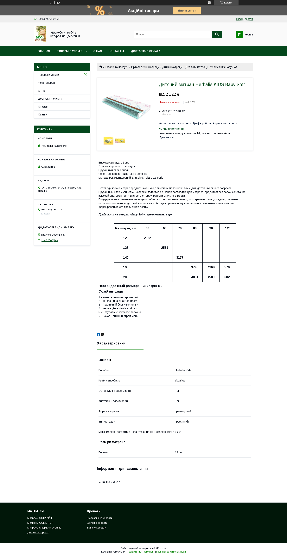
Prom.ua (161, 548)
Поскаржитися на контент (141, 551)
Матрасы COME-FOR (40, 522)
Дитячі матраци (172, 67)
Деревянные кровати (99, 518)
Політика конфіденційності (171, 551)
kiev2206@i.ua (49, 240)
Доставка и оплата (145, 51)
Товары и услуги (69, 51)
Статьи (42, 114)
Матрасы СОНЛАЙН (39, 518)
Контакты (116, 51)
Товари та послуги (116, 67)
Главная (44, 51)
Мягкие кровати (96, 527)
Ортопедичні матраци (145, 67)
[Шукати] (217, 34)
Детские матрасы (37, 532)
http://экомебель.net (52, 234)
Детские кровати (97, 522)
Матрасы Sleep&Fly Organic (44, 527)
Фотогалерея (46, 82)
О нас (97, 51)
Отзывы (43, 106)
